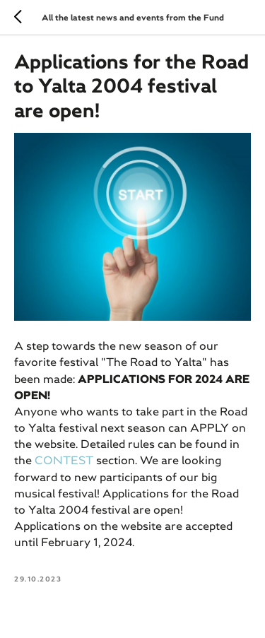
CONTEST (65, 460)
